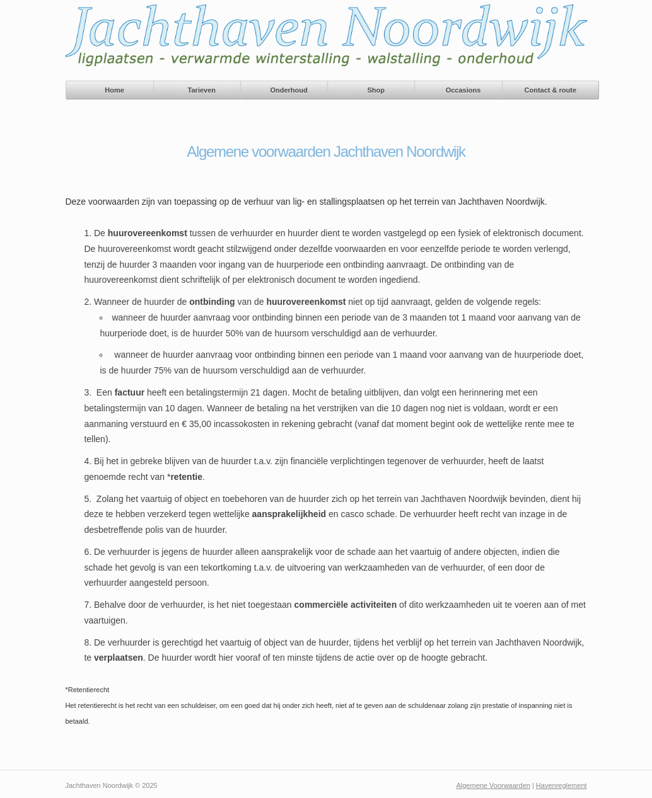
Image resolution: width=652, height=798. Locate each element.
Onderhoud (288, 90)
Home (114, 90)
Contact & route (551, 90)
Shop (376, 90)
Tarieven (202, 90)
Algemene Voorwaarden (493, 785)
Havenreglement (561, 785)
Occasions (463, 90)
